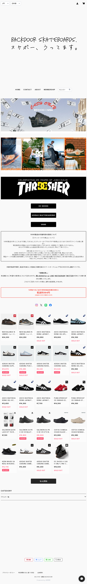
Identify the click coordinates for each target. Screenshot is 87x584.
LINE (52, 276)
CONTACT (27, 89)
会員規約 (40, 572)
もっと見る (43, 481)
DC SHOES (43, 206)
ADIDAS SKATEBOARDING (43, 215)
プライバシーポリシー (9, 572)
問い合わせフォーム (42, 276)
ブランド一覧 (5, 497)
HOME (17, 89)
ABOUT (38, 89)
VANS (43, 224)
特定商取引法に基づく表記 (26, 572)
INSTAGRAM (60, 276)
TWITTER (69, 276)
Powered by (43, 580)
